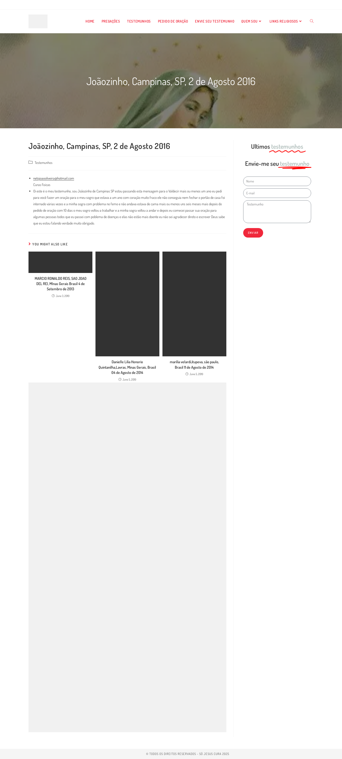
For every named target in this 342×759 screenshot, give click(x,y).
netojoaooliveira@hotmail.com (53, 178)
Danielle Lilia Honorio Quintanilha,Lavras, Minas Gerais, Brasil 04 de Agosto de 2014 (127, 367)
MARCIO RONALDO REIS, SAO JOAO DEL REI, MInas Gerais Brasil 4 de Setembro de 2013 (60, 283)
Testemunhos (43, 162)
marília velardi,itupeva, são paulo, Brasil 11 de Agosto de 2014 (194, 364)
